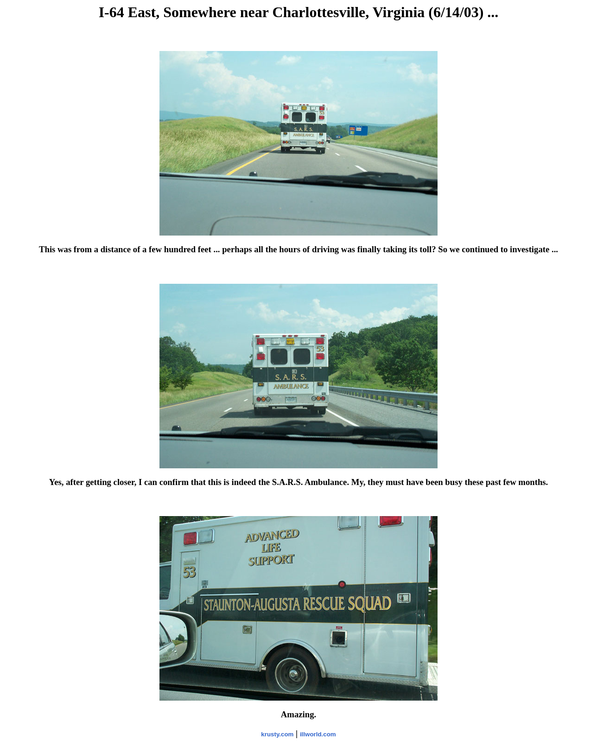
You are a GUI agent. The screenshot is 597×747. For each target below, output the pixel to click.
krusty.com (277, 734)
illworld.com (318, 734)
